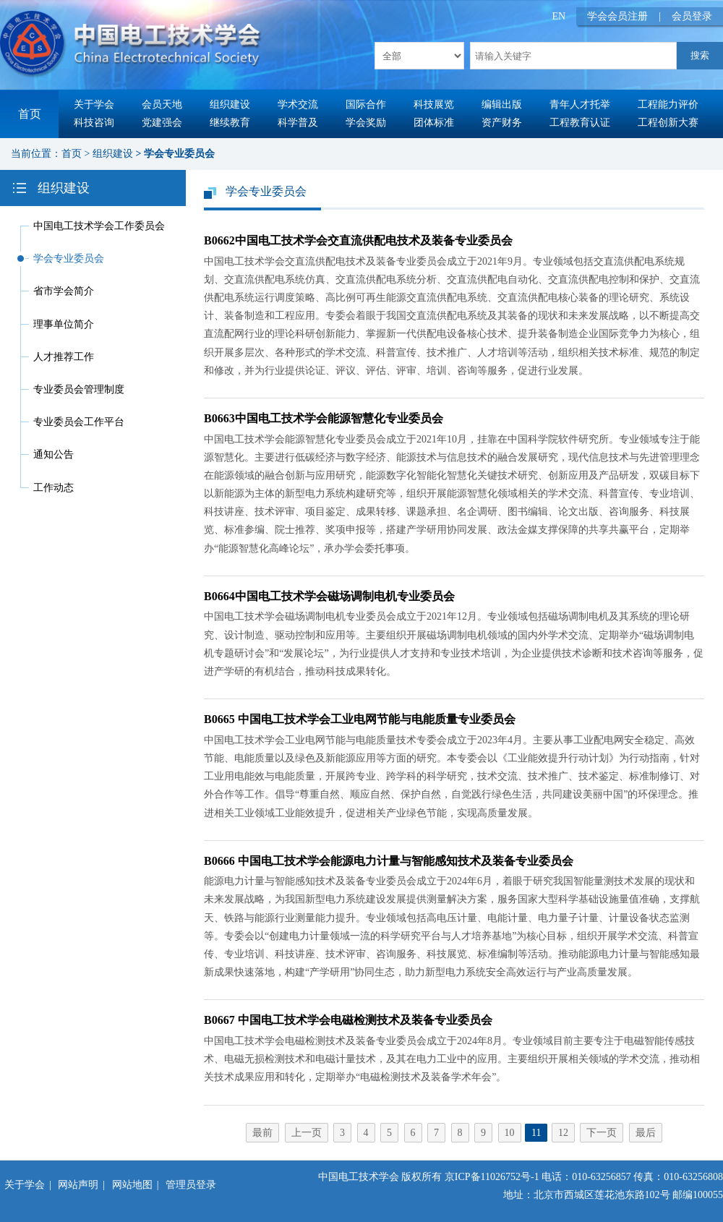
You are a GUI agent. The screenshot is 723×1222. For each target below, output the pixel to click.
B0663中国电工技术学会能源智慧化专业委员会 (323, 418)
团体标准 (434, 122)
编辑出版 (502, 104)
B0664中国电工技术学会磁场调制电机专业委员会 (329, 596)
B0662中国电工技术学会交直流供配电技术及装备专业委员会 (358, 240)
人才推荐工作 (63, 356)
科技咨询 (94, 122)
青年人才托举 (579, 104)
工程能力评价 (668, 104)
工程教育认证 (579, 122)
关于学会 (94, 104)
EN (559, 16)
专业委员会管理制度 (78, 389)
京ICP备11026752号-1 (492, 1176)
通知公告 (53, 454)
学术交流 (298, 104)
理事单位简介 (63, 324)
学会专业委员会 (179, 153)
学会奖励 (366, 122)
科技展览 (434, 104)
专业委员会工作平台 (78, 421)
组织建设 (230, 104)
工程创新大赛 (668, 122)
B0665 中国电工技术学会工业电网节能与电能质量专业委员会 (359, 719)
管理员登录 (191, 1184)
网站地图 (132, 1184)
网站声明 (78, 1184)
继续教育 (230, 122)
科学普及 (298, 122)
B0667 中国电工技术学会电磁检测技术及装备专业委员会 (348, 1020)
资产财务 (502, 122)
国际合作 (366, 104)
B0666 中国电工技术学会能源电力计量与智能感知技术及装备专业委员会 (388, 861)
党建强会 (162, 122)
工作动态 (53, 487)
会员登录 (692, 16)
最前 (262, 1132)
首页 (29, 114)
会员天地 (162, 104)
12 (563, 1132)
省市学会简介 (63, 291)
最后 (646, 1132)
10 (510, 1132)
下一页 (601, 1132)
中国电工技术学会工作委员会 (99, 226)
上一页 (306, 1132)
